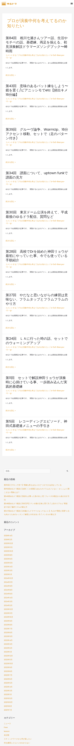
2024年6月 (8, 540)
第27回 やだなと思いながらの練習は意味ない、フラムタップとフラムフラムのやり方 (36, 271)
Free (5, 664)
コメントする (10, 50)
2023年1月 (7, 594)
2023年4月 (8, 583)
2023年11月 (8, 558)
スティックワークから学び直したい (17, 675)
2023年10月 (8, 562)
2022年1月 (7, 633)
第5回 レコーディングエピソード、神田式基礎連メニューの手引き (36, 384)
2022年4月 (8, 626)
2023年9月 (8, 565)
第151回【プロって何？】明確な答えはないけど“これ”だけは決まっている (30, 442)
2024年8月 (8, 537)
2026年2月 (8, 490)
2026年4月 (8, 487)
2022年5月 (8, 622)
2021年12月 (8, 636)
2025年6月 (8, 508)
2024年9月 (8, 533)
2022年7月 (8, 615)
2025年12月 (8, 494)
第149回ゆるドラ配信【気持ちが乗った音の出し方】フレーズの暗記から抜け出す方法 (35, 452)
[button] (71, 3)
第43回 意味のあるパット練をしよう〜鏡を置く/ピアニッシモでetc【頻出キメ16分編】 (36, 81)
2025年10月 (8, 501)
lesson (6, 667)
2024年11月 (8, 529)
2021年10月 (8, 640)
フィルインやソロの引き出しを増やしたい (19, 682)
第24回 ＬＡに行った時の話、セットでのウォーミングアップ (36, 309)
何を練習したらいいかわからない (16, 678)
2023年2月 (8, 590)
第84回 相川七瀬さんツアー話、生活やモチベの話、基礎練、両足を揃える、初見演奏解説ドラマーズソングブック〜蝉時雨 (36, 42)
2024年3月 (8, 547)
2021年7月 (7, 647)
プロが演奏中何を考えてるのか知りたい (31, 50)
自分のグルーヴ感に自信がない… (16, 685)
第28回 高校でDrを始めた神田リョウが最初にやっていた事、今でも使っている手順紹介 (36, 232)
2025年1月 (7, 522)
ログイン (7, 702)
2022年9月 (8, 608)
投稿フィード (9, 705)
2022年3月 (8, 629)
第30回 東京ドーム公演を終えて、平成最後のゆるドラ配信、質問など (36, 194)
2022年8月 (8, 611)
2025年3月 (8, 519)
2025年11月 (8, 497)
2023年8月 (8, 569)
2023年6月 (8, 576)
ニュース (7, 660)
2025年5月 (8, 512)
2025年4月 (8, 515)
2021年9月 (8, 643)
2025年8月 (8, 505)
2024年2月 (8, 551)
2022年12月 (8, 597)
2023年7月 (8, 572)
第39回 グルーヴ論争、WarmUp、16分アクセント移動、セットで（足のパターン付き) (37, 121)
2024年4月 (8, 544)
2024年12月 (8, 526)
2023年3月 (8, 587)
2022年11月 (8, 601)
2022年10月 (8, 604)
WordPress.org (9, 713)
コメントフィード (10, 709)
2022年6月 (8, 619)
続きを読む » (10, 67)
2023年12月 (8, 554)
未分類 (6, 671)
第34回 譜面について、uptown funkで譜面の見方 (36, 159)
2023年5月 (8, 579)
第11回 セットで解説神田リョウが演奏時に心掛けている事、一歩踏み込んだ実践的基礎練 (36, 346)
